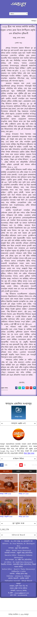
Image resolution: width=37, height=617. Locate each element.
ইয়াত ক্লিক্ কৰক (29, 453)
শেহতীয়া (18, 471)
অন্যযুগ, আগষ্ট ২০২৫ (5, 494)
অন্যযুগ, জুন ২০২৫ (24, 517)
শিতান (30, 471)
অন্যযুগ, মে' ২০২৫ (24, 494)
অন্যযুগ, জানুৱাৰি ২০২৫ (6, 517)
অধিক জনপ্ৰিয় (6, 471)
